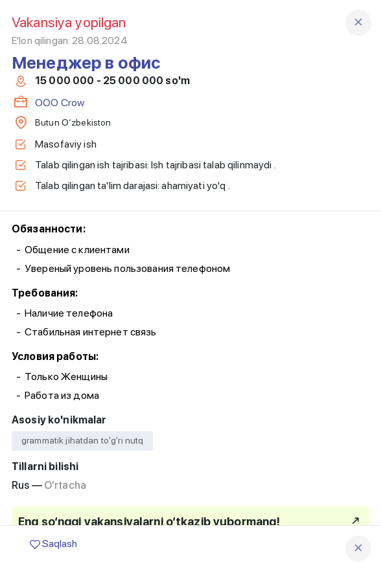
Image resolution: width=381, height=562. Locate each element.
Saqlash (53, 543)
